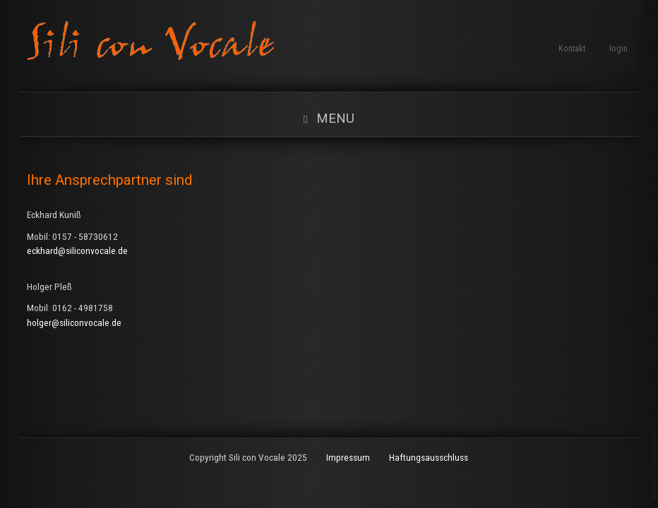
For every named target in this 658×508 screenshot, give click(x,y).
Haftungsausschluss (428, 456)
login (618, 49)
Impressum (348, 456)
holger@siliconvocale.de (74, 322)
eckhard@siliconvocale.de (77, 250)
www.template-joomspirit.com (655, 467)
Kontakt (571, 49)
